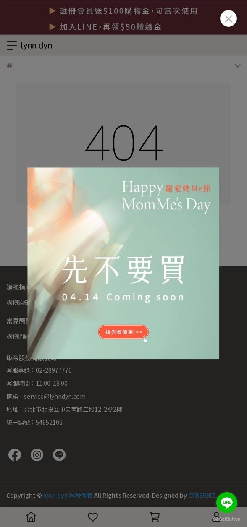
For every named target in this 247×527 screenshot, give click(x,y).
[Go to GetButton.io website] (226, 518)
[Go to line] (226, 502)
